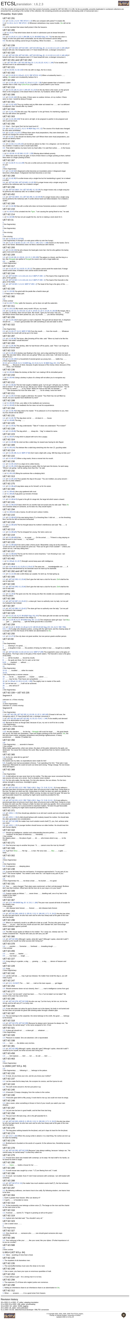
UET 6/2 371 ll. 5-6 (15, 1183)
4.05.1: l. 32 (13, 825)
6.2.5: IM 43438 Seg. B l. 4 (18, 902)
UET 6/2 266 (13, 913)
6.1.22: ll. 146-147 (23, 90)
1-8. (4, 385)
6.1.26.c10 (19, 144)
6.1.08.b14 (12, 505)
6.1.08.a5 (10, 491)
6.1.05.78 (12, 411)
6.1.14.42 (20, 83)
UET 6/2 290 (13, 182)
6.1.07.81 (19, 239)
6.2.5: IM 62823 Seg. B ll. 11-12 (27, 620)
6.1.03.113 (11, 308)
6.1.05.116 (12, 466)
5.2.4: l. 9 (51, 787)
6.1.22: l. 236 (28, 153)
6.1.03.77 (10, 303)
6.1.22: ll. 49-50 (14, 627)
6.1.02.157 (12, 269)
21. (4, 688)
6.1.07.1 (18, 128)
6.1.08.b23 (12, 517)
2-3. (4, 37)
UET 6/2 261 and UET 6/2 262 (18, 718)
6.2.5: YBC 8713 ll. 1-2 (23, 21)
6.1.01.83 (12, 75)
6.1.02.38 (12, 178)
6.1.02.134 (12, 250)
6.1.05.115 (12, 464)
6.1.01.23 (39, 62)
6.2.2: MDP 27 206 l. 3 (37, 280)
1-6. (4, 845)
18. (4, 681)
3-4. (4, 128)
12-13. (5, 670)
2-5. (4, 776)
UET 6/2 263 (13, 1121)
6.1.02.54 (12, 171)
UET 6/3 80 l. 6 (14, 280)
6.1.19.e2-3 (29, 567)
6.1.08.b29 (12, 545)
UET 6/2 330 (13, 579)
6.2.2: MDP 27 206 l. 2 (28, 284)
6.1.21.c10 (12, 616)
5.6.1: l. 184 (33, 902)
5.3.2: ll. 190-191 (38, 913)
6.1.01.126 (12, 83)
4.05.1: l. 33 (13, 813)
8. (3, 660)
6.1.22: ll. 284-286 (22, 37)
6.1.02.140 (12, 359)
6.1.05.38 (12, 338)
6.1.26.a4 (24, 627)
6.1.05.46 (10, 377)
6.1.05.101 (11, 447)
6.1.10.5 (19, 681)
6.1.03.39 (10, 291)
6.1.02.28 (10, 153)
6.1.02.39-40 (37, 197)
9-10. (4, 662)
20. (4, 686)
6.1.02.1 (12, 128)
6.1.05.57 (12, 396)
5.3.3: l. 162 (13, 1136)
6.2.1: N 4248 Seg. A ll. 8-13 (28, 363)
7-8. (4, 137)
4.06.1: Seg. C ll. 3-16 (39, 787)
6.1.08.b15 (11, 512)
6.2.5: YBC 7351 (60, 627)
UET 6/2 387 (13, 601)
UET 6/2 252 (13, 787)
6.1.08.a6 (10, 494)
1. (3, 33)
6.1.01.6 (10, 33)
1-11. (4, 702)
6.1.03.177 (12, 331)
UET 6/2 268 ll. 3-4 (15, 190)
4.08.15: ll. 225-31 (25, 913)
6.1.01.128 (12, 90)
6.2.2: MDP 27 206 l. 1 (37, 276)
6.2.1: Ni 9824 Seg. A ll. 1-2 (32, 128)
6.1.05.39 (12, 346)
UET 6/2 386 (13, 608)
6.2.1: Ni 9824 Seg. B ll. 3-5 (49, 363)
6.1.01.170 (12, 112)
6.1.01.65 (10, 70)
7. (3, 658)
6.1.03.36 (12, 620)
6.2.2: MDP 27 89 (23, 331)
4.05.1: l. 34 (13, 817)
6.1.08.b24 (12, 525)
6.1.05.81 (12, 426)
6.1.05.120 (11, 473)
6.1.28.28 (53, 311)
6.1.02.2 (12, 144)
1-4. (4, 90)
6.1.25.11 (28, 269)
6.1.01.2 (10, 23)
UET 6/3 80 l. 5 (14, 284)
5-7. (4, 171)
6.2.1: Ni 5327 (14, 983)
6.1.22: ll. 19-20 (31, 311)
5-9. (4, 359)
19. (4, 683)
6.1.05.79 (12, 418)
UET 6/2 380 (13, 1048)
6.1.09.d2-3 (13, 567)
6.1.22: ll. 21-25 (43, 311)
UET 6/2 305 (13, 587)
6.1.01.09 (30, 714)
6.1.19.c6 (28, 83)
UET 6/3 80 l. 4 (14, 276)
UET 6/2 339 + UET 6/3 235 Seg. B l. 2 (33, 48)
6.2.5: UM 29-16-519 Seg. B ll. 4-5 (40, 627)
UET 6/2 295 (23, 1023)
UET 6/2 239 (13, 55)
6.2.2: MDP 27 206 (36, 652)
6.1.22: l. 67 (25, 243)
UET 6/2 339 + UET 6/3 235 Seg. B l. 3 (21, 62)
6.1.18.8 (12, 594)
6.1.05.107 (12, 458)
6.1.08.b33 (12, 554)
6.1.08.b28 (12, 537)
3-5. (4, 466)
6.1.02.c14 (24, 280)
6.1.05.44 (10, 372)
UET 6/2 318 (23, 1001)
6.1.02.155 (12, 257)
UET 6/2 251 (13, 800)
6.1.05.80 (10, 420)
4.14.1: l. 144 (48, 62)
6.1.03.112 (12, 311)
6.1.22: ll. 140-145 (60, 48)
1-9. (4, 742)
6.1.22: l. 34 (36, 83)
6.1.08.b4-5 (13, 499)
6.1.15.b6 (22, 579)
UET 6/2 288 (13, 821)
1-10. (4, 731)
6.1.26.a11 (20, 75)
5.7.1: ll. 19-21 (51, 913)
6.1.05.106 (12, 453)
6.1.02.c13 (24, 276)
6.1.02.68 (10, 217)
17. (4, 679)
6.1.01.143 (12, 104)
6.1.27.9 (12, 636)
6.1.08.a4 (12, 486)
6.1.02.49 (12, 206)
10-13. (5, 363)
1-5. (4, 320)
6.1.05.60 (10, 405)
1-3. (4, 104)
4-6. (4, 41)
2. (3, 226)
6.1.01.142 (12, 97)
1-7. (4, 832)
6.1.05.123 (12, 479)
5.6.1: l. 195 (34, 243)
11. (4, 666)
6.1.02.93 (12, 239)
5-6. (4, 132)
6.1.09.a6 (10, 561)
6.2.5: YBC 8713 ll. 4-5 (33, 75)
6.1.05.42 (12, 353)
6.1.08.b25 (12, 532)
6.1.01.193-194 (14, 119)
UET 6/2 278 (13, 1001)
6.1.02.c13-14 (24, 652)
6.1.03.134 (12, 320)
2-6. (4, 311)
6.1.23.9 (34, 90)
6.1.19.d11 (22, 601)
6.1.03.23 (12, 37)
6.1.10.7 (18, 561)
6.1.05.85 (12, 431)
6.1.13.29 (21, 567)
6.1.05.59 (10, 403)
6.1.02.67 (10, 211)
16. (4, 677)
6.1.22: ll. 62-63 (14, 243)
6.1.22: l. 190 (27, 681)
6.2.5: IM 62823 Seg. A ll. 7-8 (40, 37)
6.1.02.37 (12, 163)
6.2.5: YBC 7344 (24, 787)
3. (3, 23)
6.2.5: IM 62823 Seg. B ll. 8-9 (27, 616)
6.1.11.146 (20, 163)
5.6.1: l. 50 (6, 629)
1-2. (4, 21)
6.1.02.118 (19, 70)
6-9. (4, 780)
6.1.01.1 (12, 21)
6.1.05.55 (12, 385)
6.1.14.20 (20, 269)
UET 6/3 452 (23, 182)
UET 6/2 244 (13, 652)
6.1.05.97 (10, 437)
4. (3, 27)
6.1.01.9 (50, 48)
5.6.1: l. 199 (44, 243)
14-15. (5, 673)
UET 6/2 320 (13, 48)
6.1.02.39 (32, 182)
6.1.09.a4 (11, 681)
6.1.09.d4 (13, 363)
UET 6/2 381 (13, 939)
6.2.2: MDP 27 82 (23, 453)
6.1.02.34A (19, 153)
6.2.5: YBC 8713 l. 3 (21, 23)
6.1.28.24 (20, 257)
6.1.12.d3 (12, 574)
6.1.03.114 (21, 311)
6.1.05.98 (12, 442)
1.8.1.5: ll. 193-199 (31, 257)
